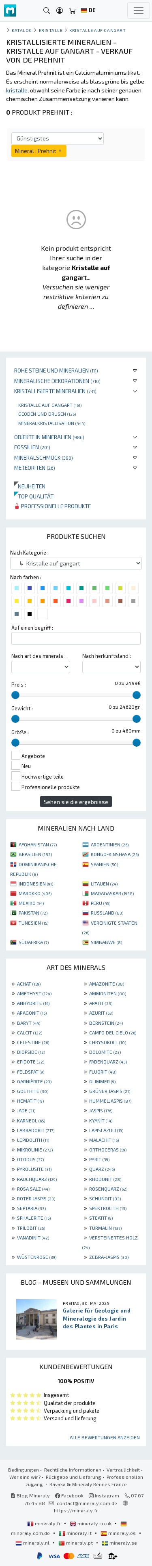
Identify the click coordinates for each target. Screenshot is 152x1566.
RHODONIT (105, 1179)
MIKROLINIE (35, 1149)
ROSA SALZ (33, 1188)
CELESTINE (33, 1042)
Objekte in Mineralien (49, 436)
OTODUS (30, 1159)
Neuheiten (29, 486)
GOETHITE (32, 1091)
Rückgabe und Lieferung (73, 1477)
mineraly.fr (44, 1523)
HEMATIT (30, 1100)
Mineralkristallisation (51, 423)
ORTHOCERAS (107, 1149)
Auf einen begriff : (32, 627)
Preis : (18, 684)
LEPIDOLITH (33, 1140)
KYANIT (100, 1120)
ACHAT (29, 983)
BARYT (28, 1023)
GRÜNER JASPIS (109, 1091)
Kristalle (51, 30)
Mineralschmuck (43, 457)
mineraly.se (119, 1542)
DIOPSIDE (31, 1052)
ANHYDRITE (33, 1003)
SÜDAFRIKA (34, 942)
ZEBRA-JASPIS (108, 1257)
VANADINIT (33, 1237)
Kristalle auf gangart (49, 405)
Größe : (20, 732)
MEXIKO (31, 903)
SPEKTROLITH (107, 1208)
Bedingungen (23, 1469)
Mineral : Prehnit (39, 150)
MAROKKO (35, 893)
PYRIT (99, 1159)
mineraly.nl (33, 1542)
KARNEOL (31, 1120)
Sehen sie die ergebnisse (76, 801)
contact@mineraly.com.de (87, 1503)
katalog (22, 30)
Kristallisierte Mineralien (55, 390)
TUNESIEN (33, 922)
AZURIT (101, 1012)
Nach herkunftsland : (106, 656)
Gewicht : (22, 708)
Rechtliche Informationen (72, 1469)
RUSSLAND (107, 912)
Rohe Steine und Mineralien (56, 370)
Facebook (69, 1495)
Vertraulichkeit (123, 1469)
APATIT (100, 1003)
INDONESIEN (36, 883)
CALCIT (29, 1032)
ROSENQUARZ (108, 1188)
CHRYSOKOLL (107, 1042)
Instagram (104, 1495)
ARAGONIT (32, 1012)
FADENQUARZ (108, 1061)
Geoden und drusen (47, 414)
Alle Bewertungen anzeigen (105, 1437)
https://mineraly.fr (76, 1510)
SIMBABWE (106, 942)
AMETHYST (34, 993)
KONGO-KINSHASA (115, 854)
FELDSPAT (30, 1071)
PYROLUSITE (34, 1169)
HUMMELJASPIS (110, 1100)
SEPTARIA (31, 1208)
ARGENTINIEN (109, 844)
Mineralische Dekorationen (57, 380)
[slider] (15, 695)
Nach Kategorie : (29, 552)
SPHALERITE (34, 1218)
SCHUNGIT (105, 1198)
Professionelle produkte (52, 505)
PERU (100, 903)
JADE (26, 1110)
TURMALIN (105, 1228)
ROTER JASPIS (36, 1198)
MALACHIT (104, 1140)
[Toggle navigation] (138, 10)
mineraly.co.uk (91, 1523)
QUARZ (102, 1169)
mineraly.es (119, 1533)
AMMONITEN (107, 993)
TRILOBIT (31, 1228)
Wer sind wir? (25, 1477)
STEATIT (101, 1218)
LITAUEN (104, 883)
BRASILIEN (35, 854)
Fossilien (32, 447)
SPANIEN (104, 864)
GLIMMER (102, 1081)
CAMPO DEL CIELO (112, 1032)
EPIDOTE (30, 1061)
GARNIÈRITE (34, 1081)
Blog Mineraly (30, 1495)
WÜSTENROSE (36, 1257)
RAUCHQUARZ (37, 1179)
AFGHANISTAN (38, 844)
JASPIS (100, 1110)
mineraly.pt (76, 1542)
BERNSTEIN (106, 1023)
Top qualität (34, 496)
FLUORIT (102, 1071)
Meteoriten (34, 467)
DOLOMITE (105, 1052)
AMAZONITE (106, 983)
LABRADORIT (35, 1130)
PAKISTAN (33, 912)
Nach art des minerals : (38, 656)
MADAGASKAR (112, 893)
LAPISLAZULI (106, 1130)
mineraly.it (76, 1533)
